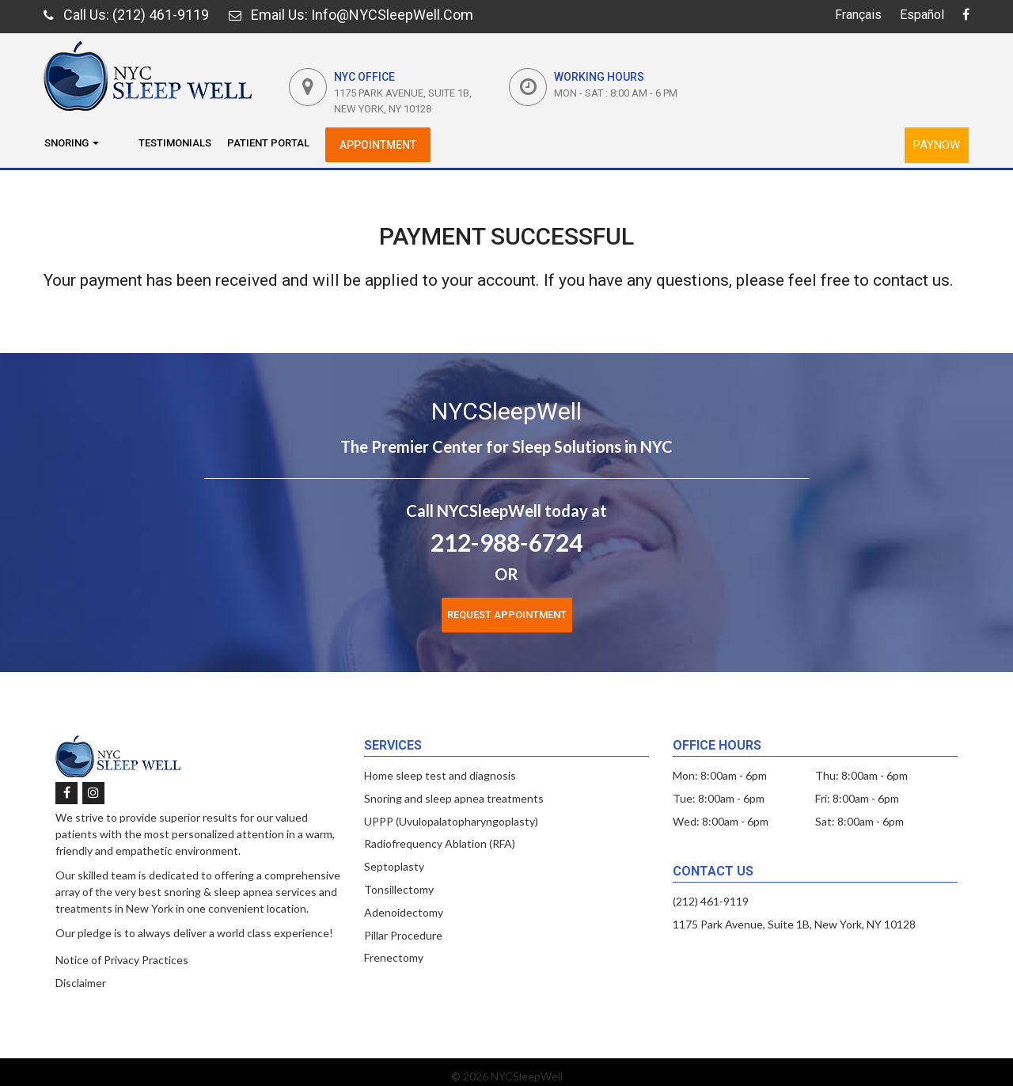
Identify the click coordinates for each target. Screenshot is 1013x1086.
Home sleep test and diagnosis (440, 775)
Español (922, 14)
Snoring (71, 143)
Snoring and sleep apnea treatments (454, 798)
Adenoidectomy (403, 912)
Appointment (378, 145)
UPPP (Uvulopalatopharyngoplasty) (451, 821)
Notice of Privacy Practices (121, 959)
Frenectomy (393, 957)
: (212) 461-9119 (126, 14)
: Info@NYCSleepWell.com (351, 14)
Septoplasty (394, 866)
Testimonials (174, 143)
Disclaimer (80, 982)
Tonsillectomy (399, 889)
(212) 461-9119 (711, 901)
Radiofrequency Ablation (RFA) (439, 843)
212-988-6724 (506, 542)
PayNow (936, 145)
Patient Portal (268, 143)
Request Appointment (507, 615)
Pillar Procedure (403, 935)
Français (858, 14)
